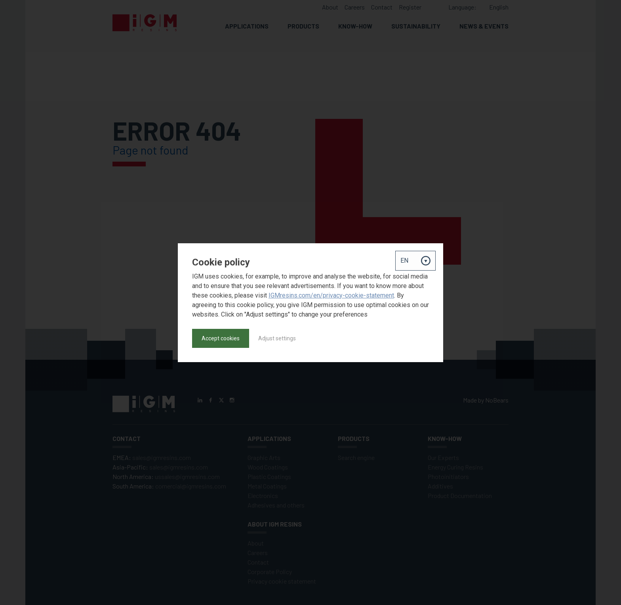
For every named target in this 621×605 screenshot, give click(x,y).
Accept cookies (221, 338)
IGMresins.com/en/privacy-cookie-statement (331, 295)
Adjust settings (277, 338)
